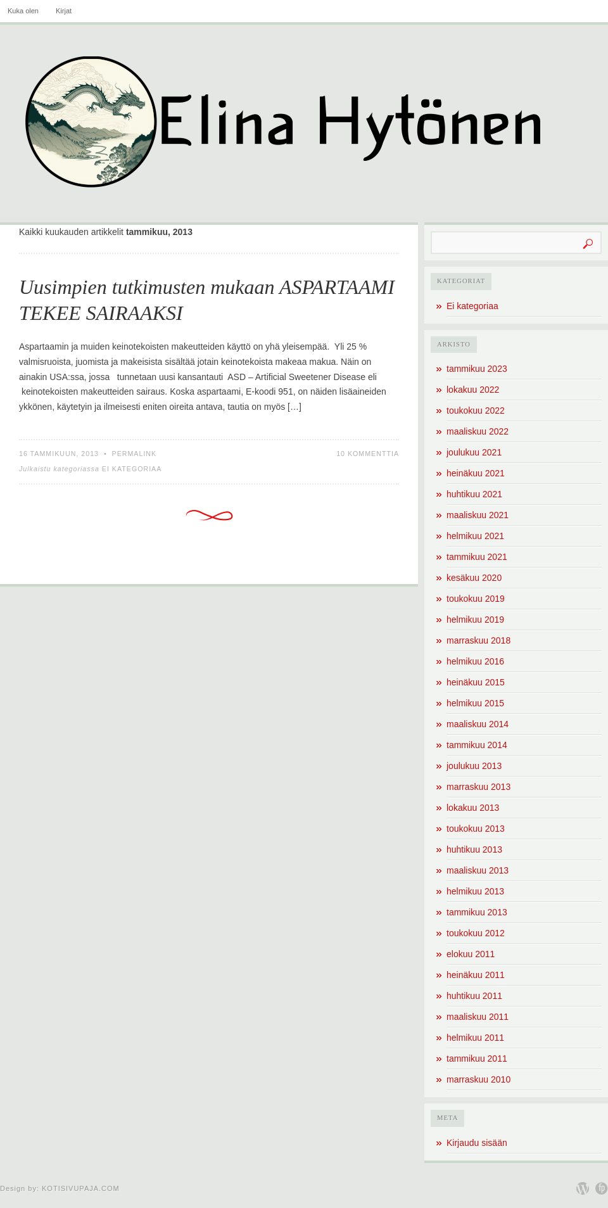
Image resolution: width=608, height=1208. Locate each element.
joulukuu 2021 (474, 452)
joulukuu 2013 (474, 766)
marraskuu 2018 (478, 640)
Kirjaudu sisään (476, 1143)
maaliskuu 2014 (477, 724)
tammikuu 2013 (476, 912)
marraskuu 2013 (478, 787)
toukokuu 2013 (475, 828)
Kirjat (64, 11)
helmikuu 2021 (475, 536)
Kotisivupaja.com (81, 1188)
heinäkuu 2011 (475, 975)
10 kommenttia (367, 453)
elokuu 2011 (470, 954)
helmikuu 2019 (475, 619)
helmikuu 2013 (475, 891)
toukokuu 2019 (475, 599)
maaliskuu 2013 (477, 870)
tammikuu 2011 (476, 1058)
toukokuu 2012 (475, 933)
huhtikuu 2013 (474, 849)
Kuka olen (23, 11)
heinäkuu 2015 (475, 682)
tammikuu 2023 (476, 369)
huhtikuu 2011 (474, 996)
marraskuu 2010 (478, 1079)
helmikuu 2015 (475, 703)
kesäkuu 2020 (474, 578)
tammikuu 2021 (476, 557)
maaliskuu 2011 (477, 1017)
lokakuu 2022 (472, 390)
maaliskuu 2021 (477, 515)
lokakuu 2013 (472, 808)
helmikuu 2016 (475, 661)
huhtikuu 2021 (474, 494)
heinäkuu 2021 (475, 473)
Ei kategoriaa (132, 469)
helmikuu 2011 (475, 1038)
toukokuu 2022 (475, 410)
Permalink (134, 453)
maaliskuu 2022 (477, 431)
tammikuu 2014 (476, 745)
